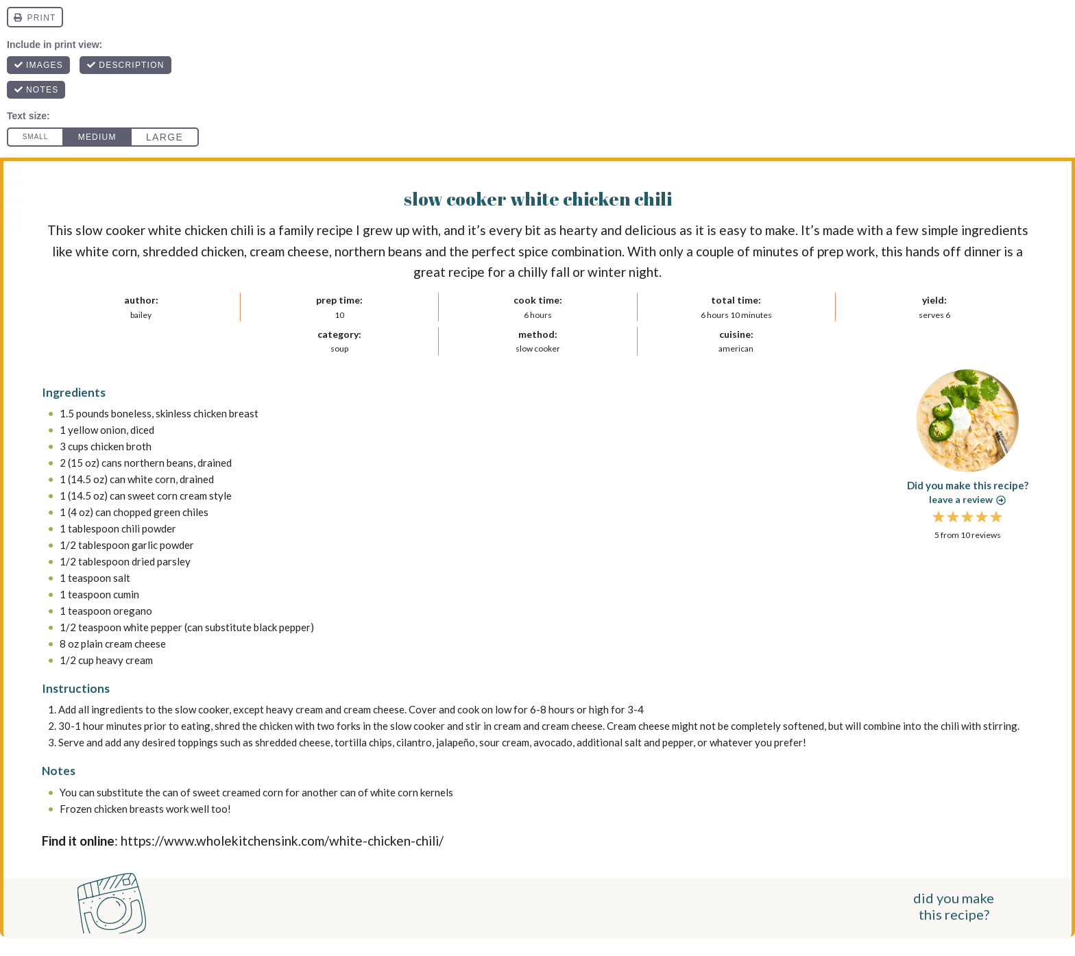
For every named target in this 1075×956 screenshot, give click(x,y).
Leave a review (967, 499)
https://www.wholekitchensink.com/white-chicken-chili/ (282, 840)
